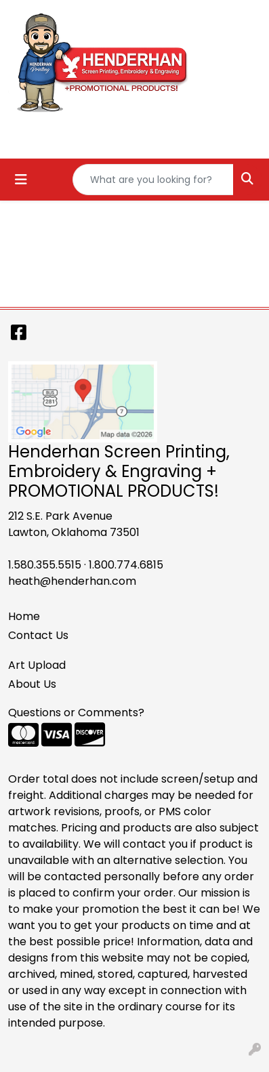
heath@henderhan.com (72, 581)
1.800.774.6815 (126, 565)
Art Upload (37, 665)
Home (24, 616)
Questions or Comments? (76, 712)
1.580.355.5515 (44, 565)
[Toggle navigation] (21, 179)
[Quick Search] (153, 179)
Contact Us (38, 635)
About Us (32, 684)
